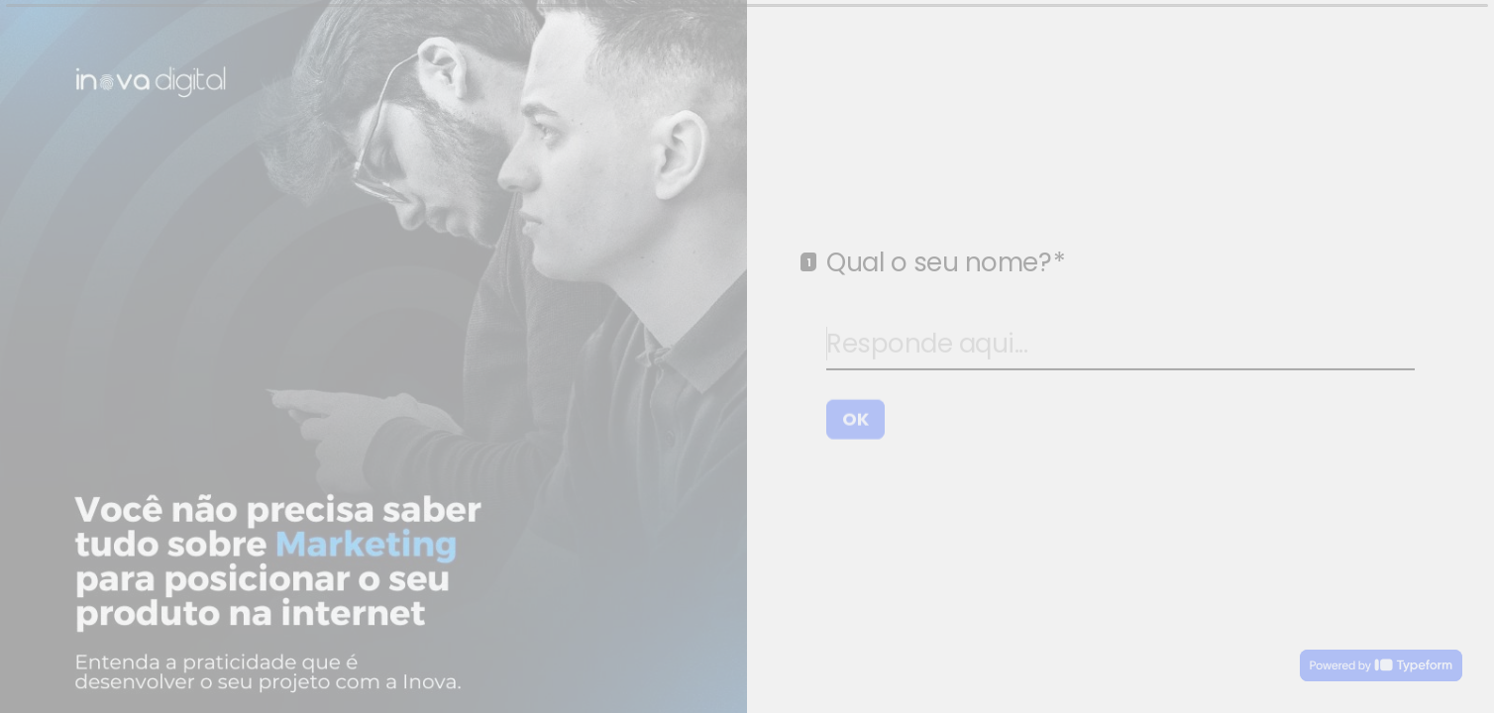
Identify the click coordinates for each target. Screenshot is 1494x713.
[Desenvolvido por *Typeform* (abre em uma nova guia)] (1381, 665)
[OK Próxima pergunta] (855, 418)
